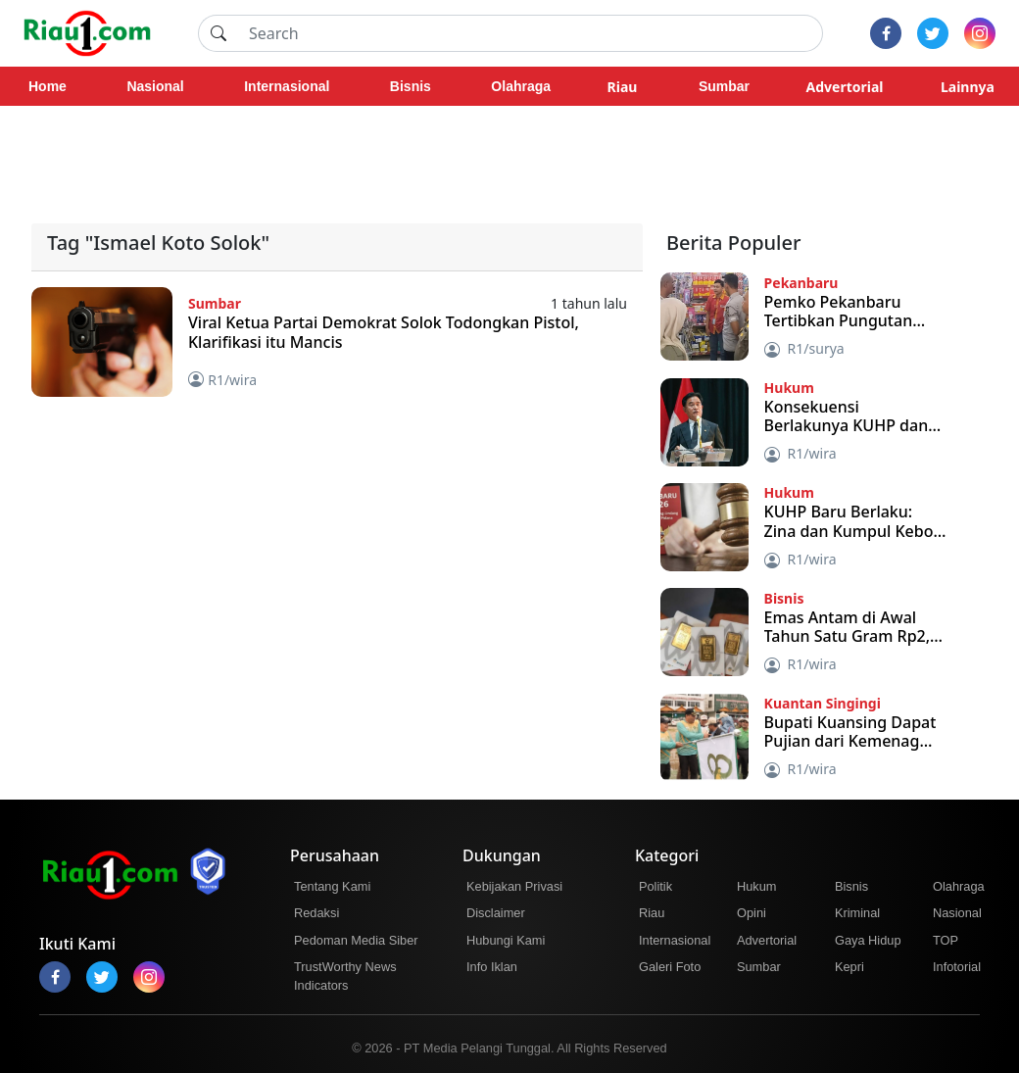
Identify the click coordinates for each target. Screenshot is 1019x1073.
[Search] (530, 33)
